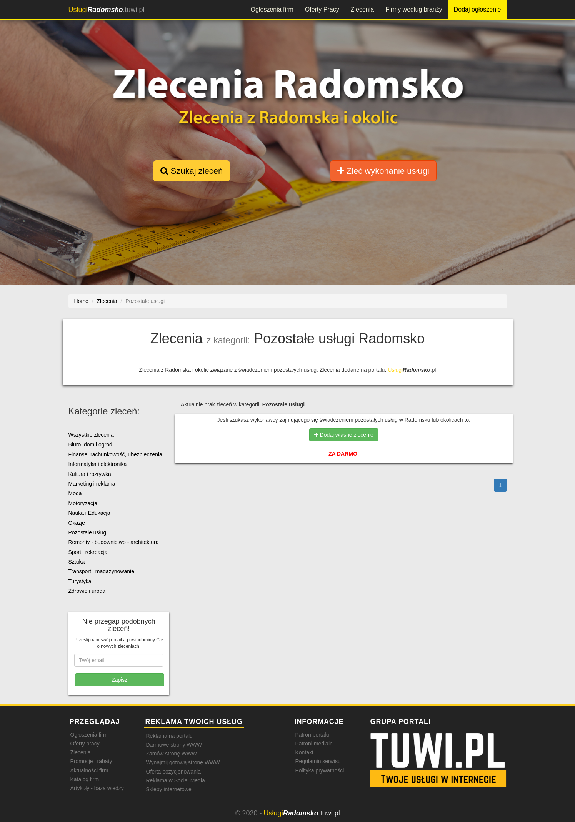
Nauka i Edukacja (89, 513)
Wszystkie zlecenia (91, 435)
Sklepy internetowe (169, 789)
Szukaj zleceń (191, 171)
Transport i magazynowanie (101, 571)
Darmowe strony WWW (174, 745)
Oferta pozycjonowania (173, 772)
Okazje (76, 523)
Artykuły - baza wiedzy (97, 788)
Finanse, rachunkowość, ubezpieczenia (115, 454)
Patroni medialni (314, 743)
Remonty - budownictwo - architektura (113, 542)
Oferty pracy (85, 743)
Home (81, 301)
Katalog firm (84, 779)
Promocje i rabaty (91, 761)
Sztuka (76, 562)
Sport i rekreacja (88, 552)
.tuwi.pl (106, 9)
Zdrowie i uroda (87, 591)
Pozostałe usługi (88, 532)
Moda (75, 493)
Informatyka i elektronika (97, 464)
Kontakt (304, 752)
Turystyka (80, 581)
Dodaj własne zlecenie (343, 435)
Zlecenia (362, 9)
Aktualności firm (89, 770)
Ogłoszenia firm (272, 9)
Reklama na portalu (169, 736)
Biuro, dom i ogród (90, 444)
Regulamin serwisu (318, 761)
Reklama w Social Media (175, 780)
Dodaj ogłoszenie (477, 9)
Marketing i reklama (91, 484)
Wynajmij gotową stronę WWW (183, 762)
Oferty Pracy (322, 9)
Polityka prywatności (319, 770)
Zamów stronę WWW (171, 753)
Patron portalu (312, 735)
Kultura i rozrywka (89, 474)
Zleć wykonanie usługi (383, 171)
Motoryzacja (82, 503)
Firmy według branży (413, 9)
